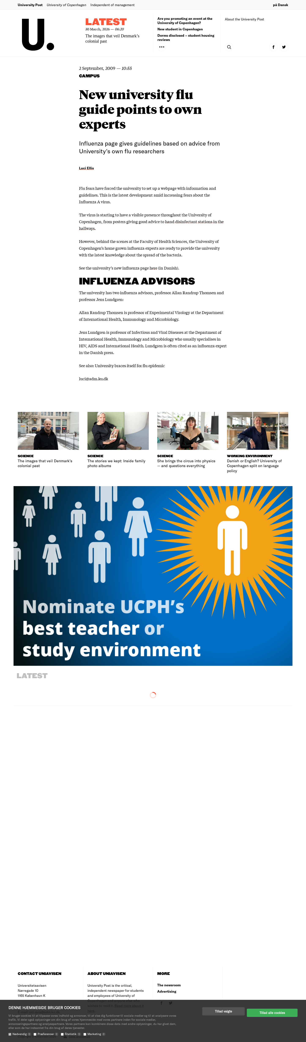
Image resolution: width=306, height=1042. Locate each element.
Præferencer (48, 1034)
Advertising (166, 991)
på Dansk (280, 5)
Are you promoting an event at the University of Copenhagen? (184, 20)
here (153, 268)
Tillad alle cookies (272, 1011)
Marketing (96, 1034)
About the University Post (244, 19)
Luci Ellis (86, 168)
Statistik (73, 1034)
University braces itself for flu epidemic (130, 365)
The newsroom (169, 985)
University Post (30, 5)
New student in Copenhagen (180, 29)
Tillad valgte (223, 1011)
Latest (106, 22)
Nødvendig (21, 1034)
